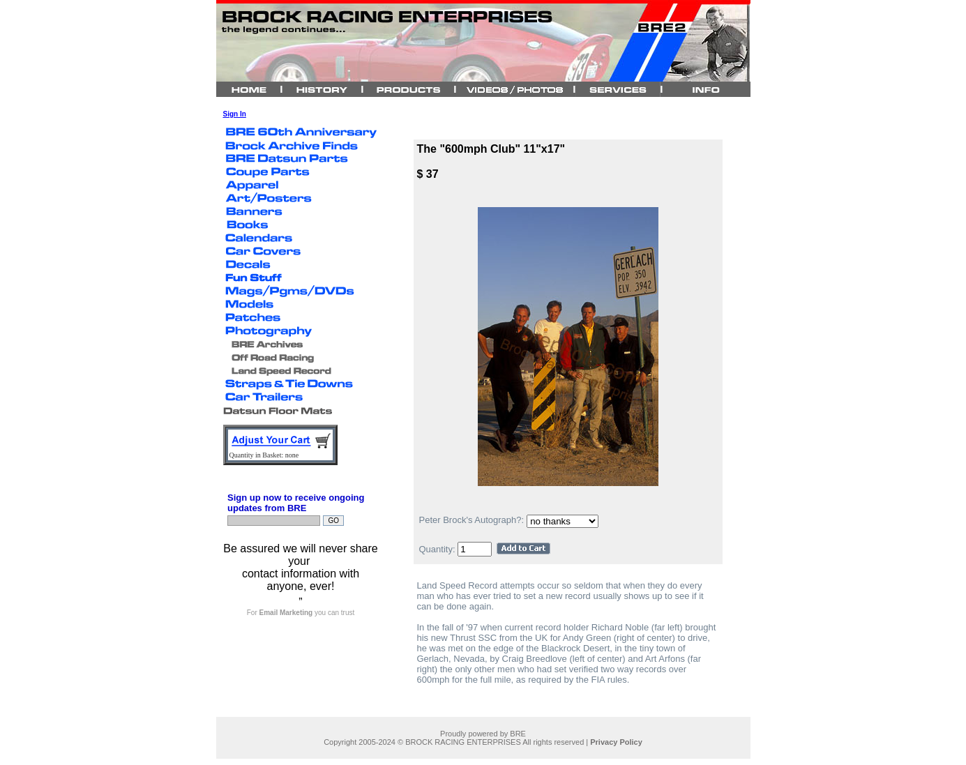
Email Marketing (286, 612)
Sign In (234, 114)
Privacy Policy (616, 742)
